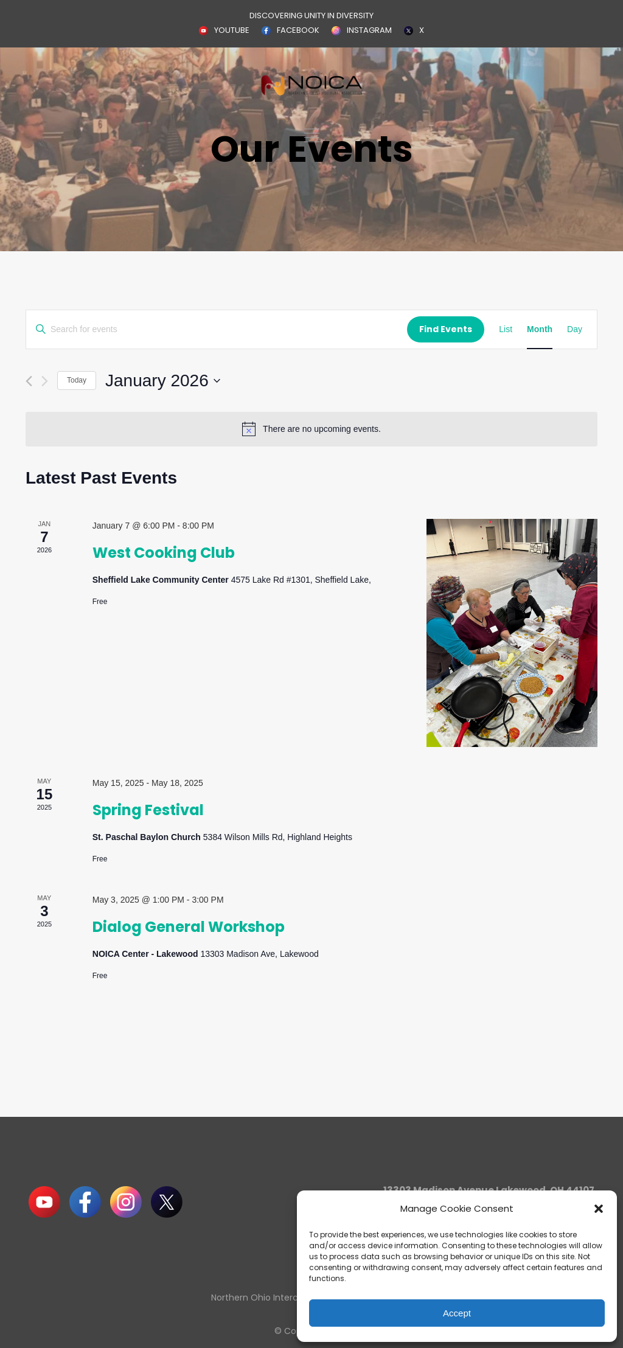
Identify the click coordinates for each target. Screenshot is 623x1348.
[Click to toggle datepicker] (162, 381)
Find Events (445, 329)
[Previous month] (29, 381)
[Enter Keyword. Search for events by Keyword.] (216, 329)
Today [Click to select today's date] (76, 380)
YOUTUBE (231, 30)
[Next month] (44, 381)
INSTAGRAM (369, 30)
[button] (599, 1209)
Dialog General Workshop (188, 927)
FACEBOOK (298, 30)
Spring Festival (148, 810)
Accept (457, 1313)
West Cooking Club (163, 553)
